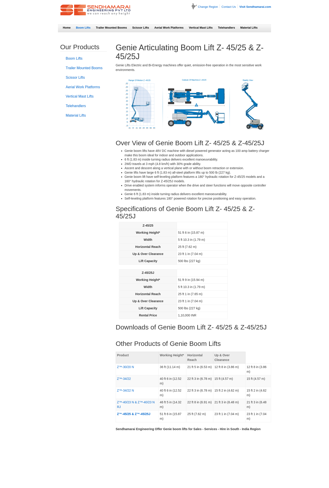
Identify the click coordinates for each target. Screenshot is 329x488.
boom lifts (180, 429)
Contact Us (229, 6)
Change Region (208, 6)
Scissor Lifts (140, 27)
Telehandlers (226, 27)
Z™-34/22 (124, 378)
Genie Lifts (123, 65)
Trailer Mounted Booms (111, 27)
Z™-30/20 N (125, 367)
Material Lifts (249, 27)
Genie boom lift (135, 176)
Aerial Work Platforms (168, 27)
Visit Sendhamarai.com (255, 6)
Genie (129, 194)
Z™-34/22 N (125, 390)
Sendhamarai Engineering (135, 429)
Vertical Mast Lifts (201, 27)
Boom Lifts (83, 27)
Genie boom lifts (136, 151)
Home (67, 27)
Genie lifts (131, 172)
